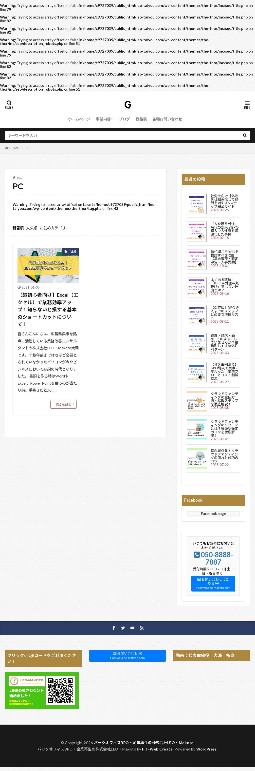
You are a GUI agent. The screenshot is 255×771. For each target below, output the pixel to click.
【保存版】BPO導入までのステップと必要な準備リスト (225, 312)
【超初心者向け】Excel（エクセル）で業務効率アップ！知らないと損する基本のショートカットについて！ (48, 309)
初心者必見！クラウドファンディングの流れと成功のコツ (224, 456)
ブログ (124, 119)
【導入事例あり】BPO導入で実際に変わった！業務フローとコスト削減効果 (225, 371)
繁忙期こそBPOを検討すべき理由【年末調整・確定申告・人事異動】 (225, 257)
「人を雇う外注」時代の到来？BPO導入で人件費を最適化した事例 (225, 229)
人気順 (31, 228)
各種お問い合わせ (167, 119)
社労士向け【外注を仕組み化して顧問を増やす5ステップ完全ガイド (224, 201)
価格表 (141, 119)
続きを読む (63, 404)
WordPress (206, 749)
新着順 (18, 228)
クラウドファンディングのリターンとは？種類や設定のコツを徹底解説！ (224, 428)
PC (28, 148)
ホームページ (79, 119)
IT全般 (72, 251)
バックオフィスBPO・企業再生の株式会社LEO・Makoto (144, 742)
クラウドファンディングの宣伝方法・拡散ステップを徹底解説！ (224, 399)
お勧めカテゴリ (53, 228)
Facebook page (213, 513)
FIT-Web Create (157, 749)
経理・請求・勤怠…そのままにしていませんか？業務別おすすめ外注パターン (224, 342)
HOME (14, 148)
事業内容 (103, 119)
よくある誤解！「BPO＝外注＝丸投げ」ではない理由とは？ (225, 284)
